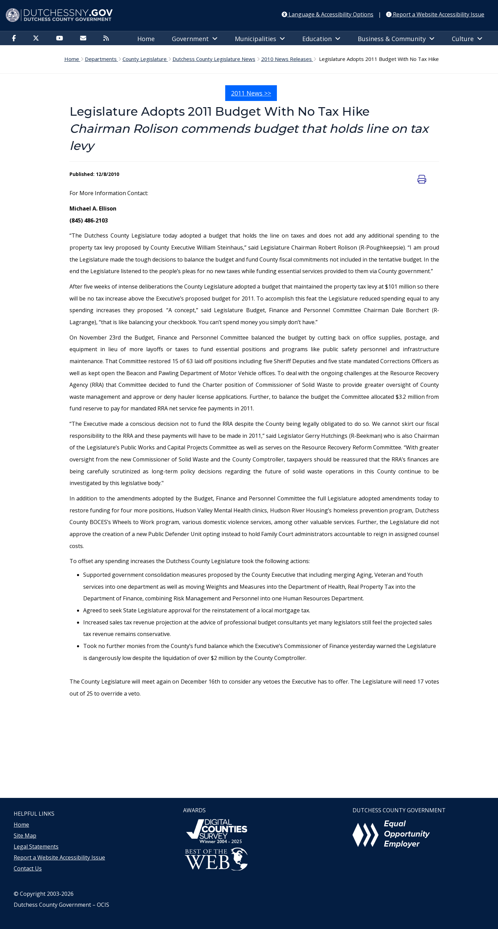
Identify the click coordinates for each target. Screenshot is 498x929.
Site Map (25, 835)
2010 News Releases (287, 58)
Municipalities (260, 39)
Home (146, 39)
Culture (467, 39)
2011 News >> (251, 93)
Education (321, 39)
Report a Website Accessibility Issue (59, 857)
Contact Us (28, 868)
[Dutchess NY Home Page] (249, 15)
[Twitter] (37, 38)
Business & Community (396, 39)
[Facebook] (15, 38)
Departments (101, 58)
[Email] (85, 38)
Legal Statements (36, 846)
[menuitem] (15, 37)
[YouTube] (61, 38)
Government (195, 39)
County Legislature (145, 58)
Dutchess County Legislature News (214, 58)
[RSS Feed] (108, 38)
